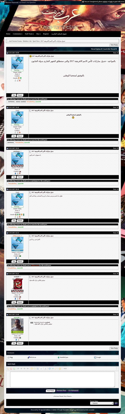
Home (8, 34)
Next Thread (67, 396)
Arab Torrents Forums (15, 41)
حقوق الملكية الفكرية (59, 34)
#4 (117, 189)
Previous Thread (58, 396)
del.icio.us (33, 357)
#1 (117, 53)
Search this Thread (110, 49)
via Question (31, 2)
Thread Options (96, 49)
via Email (22, 2)
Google (99, 357)
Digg (11, 357)
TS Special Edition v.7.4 (45, 410)
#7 (117, 314)
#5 (117, 233)
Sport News (36, 41)
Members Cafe (27, 41)
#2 (117, 107)
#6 (117, 273)
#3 (117, 148)
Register (46, 34)
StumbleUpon (64, 357)
